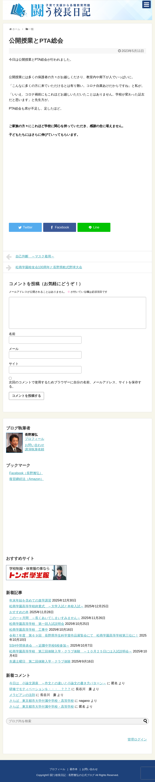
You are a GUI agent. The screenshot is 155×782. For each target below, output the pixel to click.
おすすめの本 (19, 612)
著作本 (74, 769)
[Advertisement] (43, 186)
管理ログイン (137, 739)
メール (14, 349)
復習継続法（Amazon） (26, 479)
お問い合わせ (94, 769)
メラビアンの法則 (22, 695)
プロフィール (34, 439)
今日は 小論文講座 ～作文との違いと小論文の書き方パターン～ (57, 683)
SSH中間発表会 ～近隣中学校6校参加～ (39, 645)
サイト (14, 363)
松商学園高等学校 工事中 (28, 629)
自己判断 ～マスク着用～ (30, 257)
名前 (12, 334)
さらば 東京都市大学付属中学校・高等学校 (41, 700)
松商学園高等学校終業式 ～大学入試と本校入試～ (46, 606)
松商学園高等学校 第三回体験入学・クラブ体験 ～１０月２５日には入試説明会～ (70, 651)
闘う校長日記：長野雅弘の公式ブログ (72, 775)
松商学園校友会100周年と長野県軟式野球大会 (44, 267)
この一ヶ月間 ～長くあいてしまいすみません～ (44, 618)
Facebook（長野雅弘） (26, 473)
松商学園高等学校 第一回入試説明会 (36, 623)
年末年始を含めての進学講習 (30, 600)
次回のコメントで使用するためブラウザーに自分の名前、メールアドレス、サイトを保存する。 (75, 384)
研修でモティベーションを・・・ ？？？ (40, 689)
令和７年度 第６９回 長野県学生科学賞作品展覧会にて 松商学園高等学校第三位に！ (73, 635)
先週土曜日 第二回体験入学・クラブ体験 (40, 661)
